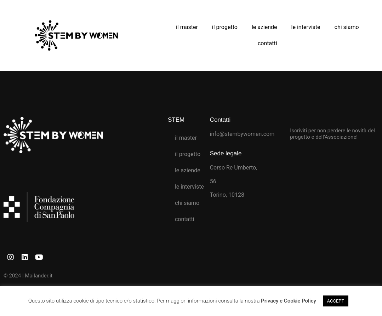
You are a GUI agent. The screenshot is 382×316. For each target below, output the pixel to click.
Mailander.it (38, 275)
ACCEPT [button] (335, 301)
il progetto (225, 27)
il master (187, 27)
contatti (267, 43)
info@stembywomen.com (242, 134)
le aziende (264, 27)
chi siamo (347, 27)
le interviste (305, 27)
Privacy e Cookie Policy (288, 301)
